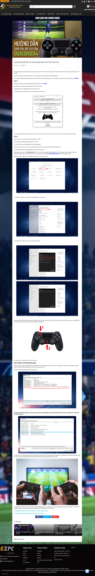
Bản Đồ (24, 553)
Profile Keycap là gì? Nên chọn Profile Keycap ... (63, 532)
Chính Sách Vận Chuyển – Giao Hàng (61, 551)
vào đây (76, 78)
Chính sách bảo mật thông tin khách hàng (44, 561)
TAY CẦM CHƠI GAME (6, 14)
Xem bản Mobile (26, 562)
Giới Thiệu (25, 551)
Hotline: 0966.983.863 (89, 9)
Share (39, 516)
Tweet (47, 516)
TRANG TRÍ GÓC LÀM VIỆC (62, 14)
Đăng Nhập (39, 551)
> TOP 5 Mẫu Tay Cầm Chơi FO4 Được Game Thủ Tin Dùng (29, 513)
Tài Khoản (39, 555)
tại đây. (45, 83)
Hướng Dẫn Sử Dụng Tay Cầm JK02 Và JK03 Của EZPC (24, 1)
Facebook (73, 547)
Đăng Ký (39, 553)
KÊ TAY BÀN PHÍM (41, 14)
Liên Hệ (24, 555)
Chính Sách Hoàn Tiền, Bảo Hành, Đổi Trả (62, 556)
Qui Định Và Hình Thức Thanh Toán (61, 553)
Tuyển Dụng (25, 558)
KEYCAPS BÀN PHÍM (18, 14)
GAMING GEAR (50, 14)
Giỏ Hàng (39, 558)
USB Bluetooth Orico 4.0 (54, 153)
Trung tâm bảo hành (58, 559)
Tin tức (24, 560)
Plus (55, 516)
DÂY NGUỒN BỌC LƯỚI (76, 14)
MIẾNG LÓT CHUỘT (30, 14)
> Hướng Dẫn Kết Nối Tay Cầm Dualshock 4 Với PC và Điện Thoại (31, 511)
